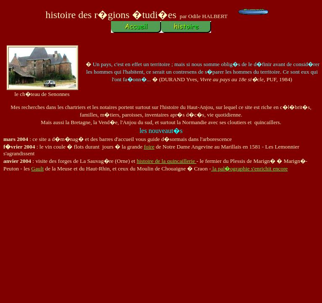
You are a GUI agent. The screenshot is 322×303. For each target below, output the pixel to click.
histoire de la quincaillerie (166, 161)
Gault (37, 168)
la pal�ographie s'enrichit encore (249, 168)
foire (149, 147)
